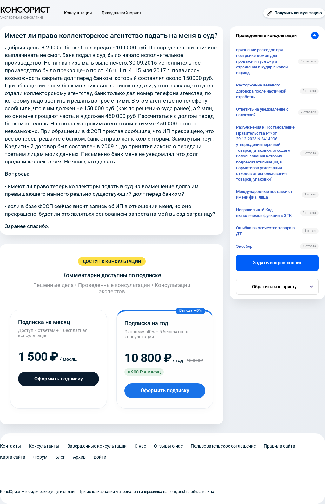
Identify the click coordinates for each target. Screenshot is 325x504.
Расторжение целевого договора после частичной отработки (261, 91)
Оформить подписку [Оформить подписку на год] (165, 390)
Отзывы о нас (168, 446)
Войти (100, 457)
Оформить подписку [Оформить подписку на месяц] (58, 379)
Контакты (10, 446)
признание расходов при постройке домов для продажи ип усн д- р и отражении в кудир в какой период (262, 61)
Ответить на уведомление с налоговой (262, 112)
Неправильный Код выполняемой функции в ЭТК (264, 212)
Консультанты (44, 446)
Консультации (78, 12)
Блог (60, 457)
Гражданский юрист (121, 12)
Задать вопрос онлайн (277, 262)
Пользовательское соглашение (223, 446)
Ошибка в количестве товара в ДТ (265, 231)
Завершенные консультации (97, 446)
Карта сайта (12, 457)
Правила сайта (279, 446)
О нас (140, 446)
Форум (40, 457)
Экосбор (244, 246)
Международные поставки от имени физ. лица (264, 194)
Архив (79, 457)
